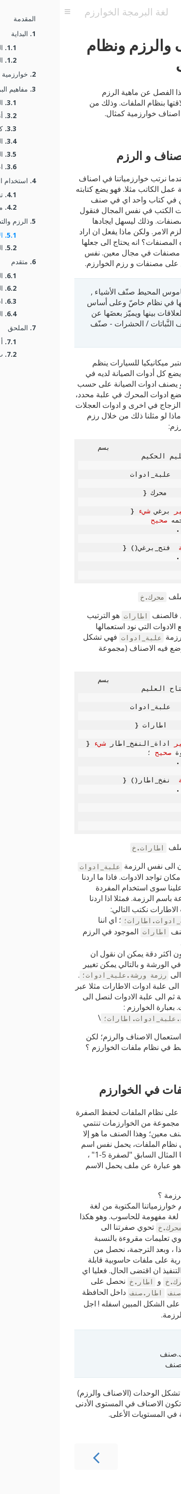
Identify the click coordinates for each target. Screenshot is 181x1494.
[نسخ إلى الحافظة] (157, 447)
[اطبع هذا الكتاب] (134, 12)
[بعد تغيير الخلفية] (171, 12)
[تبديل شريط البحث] (155, 12)
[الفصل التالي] (145, 1456)
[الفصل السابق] (36, 1456)
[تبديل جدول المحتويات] (7, 12)
